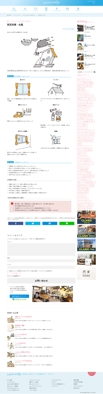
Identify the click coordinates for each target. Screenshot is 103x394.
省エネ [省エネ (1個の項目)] (91, 205)
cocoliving (93, 392)
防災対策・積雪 (19, 325)
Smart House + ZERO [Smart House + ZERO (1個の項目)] (83, 192)
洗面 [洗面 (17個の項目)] (79, 99)
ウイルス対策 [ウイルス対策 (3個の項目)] (81, 179)
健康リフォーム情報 (33, 382)
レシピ (67, 10)
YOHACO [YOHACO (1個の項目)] (84, 208)
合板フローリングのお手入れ (89, 46)
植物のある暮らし (33, 388)
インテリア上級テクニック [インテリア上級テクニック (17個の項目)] (88, 99)
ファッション (89, 38)
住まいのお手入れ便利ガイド (24, 21)
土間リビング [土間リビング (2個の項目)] (86, 186)
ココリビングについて (56, 380)
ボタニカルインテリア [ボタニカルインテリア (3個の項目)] (83, 166)
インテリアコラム (11, 382)
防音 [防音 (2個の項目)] (83, 189)
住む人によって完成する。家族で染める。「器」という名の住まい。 (89, 28)
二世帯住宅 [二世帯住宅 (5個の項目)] (89, 150)
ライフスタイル (57, 10)
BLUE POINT (87, 36)
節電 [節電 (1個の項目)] (79, 208)
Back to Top (92, 374)
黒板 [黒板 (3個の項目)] (86, 170)
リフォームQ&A (32, 390)
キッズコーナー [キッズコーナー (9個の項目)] (88, 118)
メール (9, 264)
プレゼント (78, 10)
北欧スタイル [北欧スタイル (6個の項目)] (81, 137)
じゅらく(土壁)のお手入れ (22, 352)
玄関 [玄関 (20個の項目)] (83, 89)
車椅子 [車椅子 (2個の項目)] (79, 186)
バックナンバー (55, 386)
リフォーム (25, 10)
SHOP (46, 10)
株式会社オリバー (19, 296)
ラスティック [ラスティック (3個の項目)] (89, 163)
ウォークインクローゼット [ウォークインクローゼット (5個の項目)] (84, 147)
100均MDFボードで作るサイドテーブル (89, 56)
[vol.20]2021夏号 (70, 29)
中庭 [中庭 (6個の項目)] (93, 134)
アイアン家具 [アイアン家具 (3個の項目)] (81, 176)
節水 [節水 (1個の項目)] (90, 208)
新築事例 (88, 32)
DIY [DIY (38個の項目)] (83, 86)
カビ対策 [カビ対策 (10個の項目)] (80, 118)
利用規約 (75, 384)
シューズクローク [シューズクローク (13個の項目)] (82, 112)
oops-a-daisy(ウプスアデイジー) (89, 65)
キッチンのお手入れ (21, 334)
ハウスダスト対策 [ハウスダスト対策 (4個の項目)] (82, 160)
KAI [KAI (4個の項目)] (89, 160)
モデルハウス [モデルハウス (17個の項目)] (89, 96)
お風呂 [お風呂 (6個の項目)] (79, 144)
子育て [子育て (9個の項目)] (92, 121)
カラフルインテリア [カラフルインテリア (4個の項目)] (82, 157)
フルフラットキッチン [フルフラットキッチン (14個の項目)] (83, 108)
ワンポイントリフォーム (34, 380)
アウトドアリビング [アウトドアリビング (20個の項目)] (82, 92)
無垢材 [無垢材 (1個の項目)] (79, 205)
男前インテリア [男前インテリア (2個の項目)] (81, 182)
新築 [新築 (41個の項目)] (85, 83)
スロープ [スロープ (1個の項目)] (85, 205)
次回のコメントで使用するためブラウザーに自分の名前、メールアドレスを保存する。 (31, 271)
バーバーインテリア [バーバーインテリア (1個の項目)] (82, 198)
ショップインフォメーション (35, 386)
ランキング (85, 22)
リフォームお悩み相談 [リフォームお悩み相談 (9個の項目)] (83, 121)
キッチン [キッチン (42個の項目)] (80, 83)
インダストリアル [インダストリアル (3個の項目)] (82, 173)
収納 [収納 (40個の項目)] (79, 86)
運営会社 (76, 380)
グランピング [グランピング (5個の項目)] (81, 150)
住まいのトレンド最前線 (12, 386)
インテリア (35, 10)
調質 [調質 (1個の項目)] (87, 189)
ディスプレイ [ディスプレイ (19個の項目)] (81, 96)
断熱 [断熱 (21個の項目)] (79, 89)
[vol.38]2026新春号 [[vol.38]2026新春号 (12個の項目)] (82, 115)
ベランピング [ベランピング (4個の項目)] (81, 163)
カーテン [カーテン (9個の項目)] (80, 124)
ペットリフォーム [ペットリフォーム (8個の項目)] (82, 128)
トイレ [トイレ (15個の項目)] (90, 102)
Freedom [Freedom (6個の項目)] (90, 141)
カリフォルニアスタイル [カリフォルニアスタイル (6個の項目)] (84, 134)
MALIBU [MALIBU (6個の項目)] (80, 141)
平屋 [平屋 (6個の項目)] (85, 141)
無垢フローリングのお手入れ (23, 317)
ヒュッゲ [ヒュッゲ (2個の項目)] (88, 179)
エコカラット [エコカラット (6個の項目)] (89, 137)
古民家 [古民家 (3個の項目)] (87, 176)
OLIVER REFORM (78, 382)
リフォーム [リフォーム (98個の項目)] (86, 79)
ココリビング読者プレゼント (13, 390)
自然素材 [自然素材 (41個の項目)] (90, 83)
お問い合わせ (76, 388)
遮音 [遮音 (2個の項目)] (79, 189)
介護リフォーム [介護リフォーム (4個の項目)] (81, 153)
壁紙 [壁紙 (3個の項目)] (89, 173)
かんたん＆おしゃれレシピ (13, 388)
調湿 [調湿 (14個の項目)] (79, 105)
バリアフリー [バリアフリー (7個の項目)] (90, 131)
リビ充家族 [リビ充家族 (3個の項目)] (80, 170)
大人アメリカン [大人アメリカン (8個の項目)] (81, 131)
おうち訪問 (13, 10)
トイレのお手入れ (20, 343)
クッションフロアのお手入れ (23, 361)
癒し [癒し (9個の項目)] (85, 124)
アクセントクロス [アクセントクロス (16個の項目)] (82, 102)
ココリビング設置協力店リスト (58, 384)
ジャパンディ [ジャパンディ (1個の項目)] (81, 202)
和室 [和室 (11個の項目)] (90, 115)
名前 (8, 258)
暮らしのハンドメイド (90, 58)
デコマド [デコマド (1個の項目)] (88, 202)
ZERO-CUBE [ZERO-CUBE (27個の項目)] (89, 86)
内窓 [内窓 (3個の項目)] (92, 176)
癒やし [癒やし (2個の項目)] (93, 182)
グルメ (87, 67)
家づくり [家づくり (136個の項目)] (80, 79)
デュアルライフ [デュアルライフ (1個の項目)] (81, 195)
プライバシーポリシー (78, 386)
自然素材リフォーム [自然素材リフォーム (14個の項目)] (87, 105)
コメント (9, 242)
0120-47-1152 (19, 299)
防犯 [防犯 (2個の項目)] (92, 186)
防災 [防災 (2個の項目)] (88, 182)
